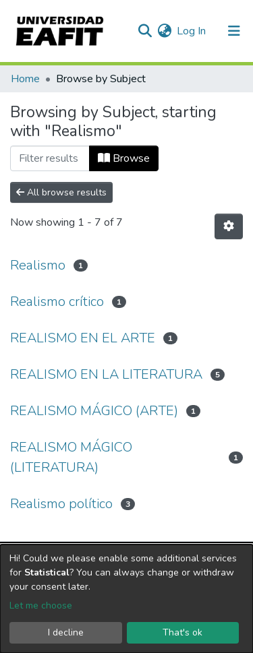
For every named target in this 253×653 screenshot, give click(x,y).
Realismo (37, 265)
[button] (164, 31)
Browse (124, 158)
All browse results (61, 192)
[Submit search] (144, 31)
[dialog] (126, 599)
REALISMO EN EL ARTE (82, 338)
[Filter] (50, 158)
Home (25, 78)
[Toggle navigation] (234, 31)
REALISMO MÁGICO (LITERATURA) (71, 457)
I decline (66, 632)
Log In (192, 31)
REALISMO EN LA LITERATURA (106, 374)
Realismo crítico (57, 301)
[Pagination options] (229, 226)
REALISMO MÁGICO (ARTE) (94, 411)
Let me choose (40, 605)
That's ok (182, 632)
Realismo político (61, 504)
